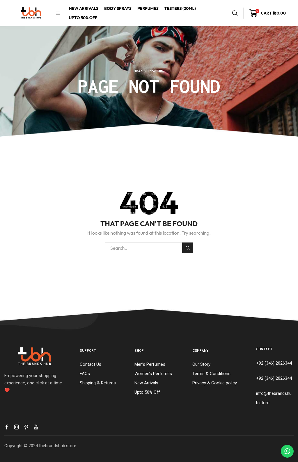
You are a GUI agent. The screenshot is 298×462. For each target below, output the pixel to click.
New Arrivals (83, 8)
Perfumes (148, 8)
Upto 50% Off (83, 17)
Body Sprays (118, 8)
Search (187, 248)
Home (138, 71)
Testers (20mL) (180, 8)
